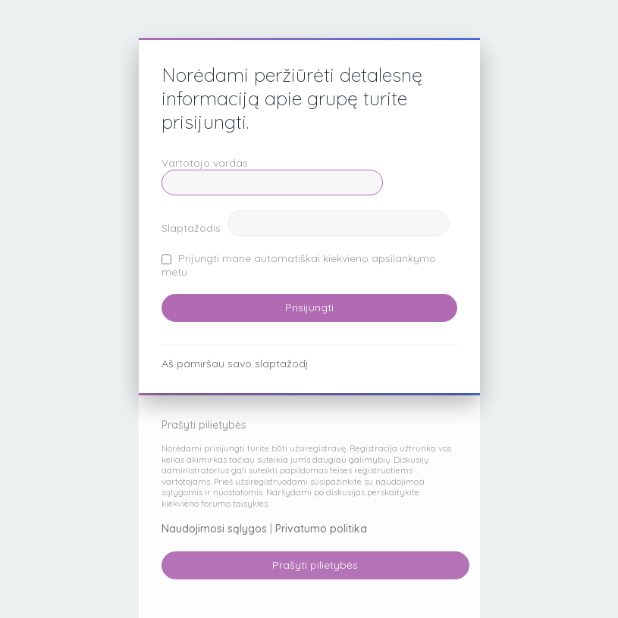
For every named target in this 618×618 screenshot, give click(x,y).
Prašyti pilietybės (315, 565)
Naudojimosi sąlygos (214, 528)
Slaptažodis (191, 228)
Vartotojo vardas (205, 163)
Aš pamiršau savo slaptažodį (235, 363)
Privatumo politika (321, 528)
